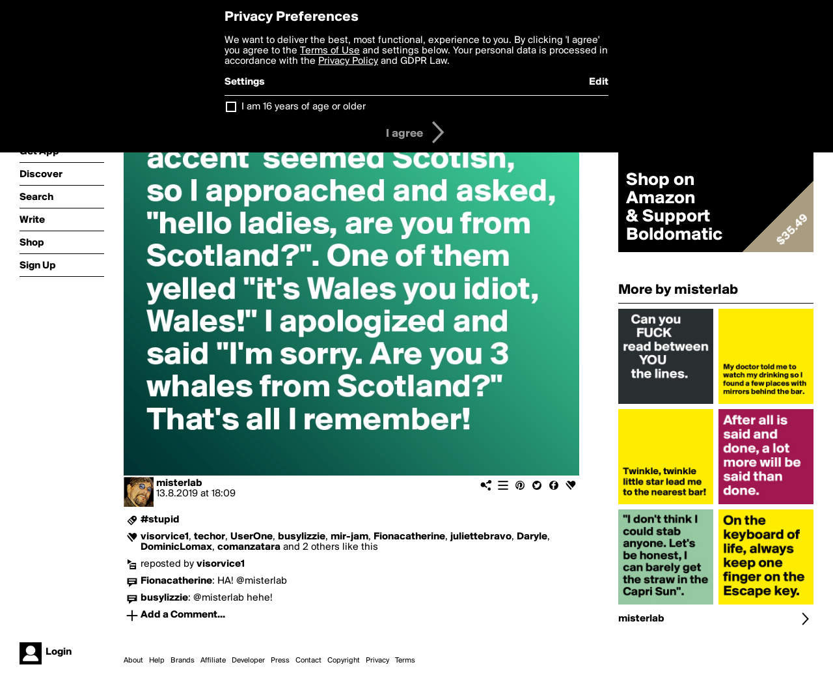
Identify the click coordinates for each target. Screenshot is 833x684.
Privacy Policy (348, 61)
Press (280, 660)
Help (157, 660)
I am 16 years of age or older (303, 107)
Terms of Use (330, 51)
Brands (183, 660)
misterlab (179, 483)
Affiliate (213, 660)
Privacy (377, 660)
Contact (308, 660)
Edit (598, 82)
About (133, 660)
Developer (248, 660)
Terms (405, 660)
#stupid (160, 520)
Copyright (343, 660)
